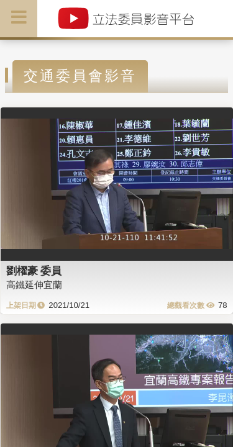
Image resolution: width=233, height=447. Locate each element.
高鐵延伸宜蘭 (34, 284)
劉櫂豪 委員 (34, 270)
